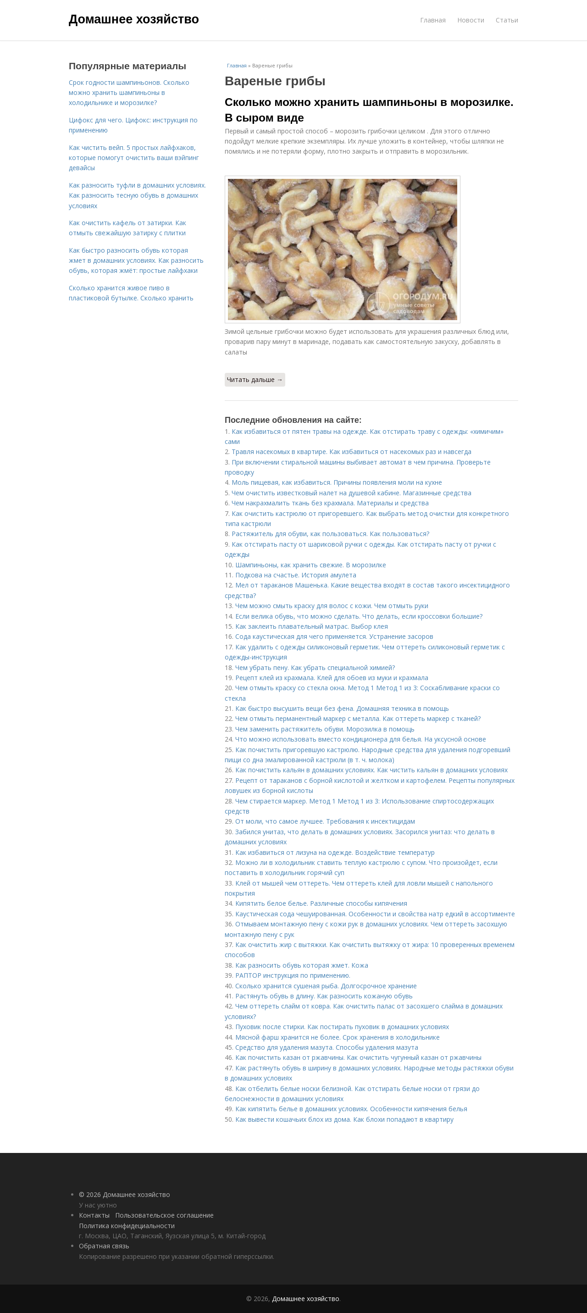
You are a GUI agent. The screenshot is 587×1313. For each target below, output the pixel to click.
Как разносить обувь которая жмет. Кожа (301, 965)
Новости (470, 20)
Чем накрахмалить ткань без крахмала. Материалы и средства (330, 503)
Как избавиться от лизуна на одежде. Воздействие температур (335, 852)
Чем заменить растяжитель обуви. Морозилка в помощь (325, 729)
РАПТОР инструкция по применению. (292, 975)
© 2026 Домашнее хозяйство (124, 1194)
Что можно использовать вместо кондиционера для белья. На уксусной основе (360, 739)
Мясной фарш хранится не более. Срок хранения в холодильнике (337, 1037)
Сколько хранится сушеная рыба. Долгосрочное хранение (326, 985)
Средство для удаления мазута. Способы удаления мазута (326, 1047)
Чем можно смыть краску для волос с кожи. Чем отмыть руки (331, 605)
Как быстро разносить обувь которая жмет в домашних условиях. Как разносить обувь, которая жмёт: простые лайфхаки (136, 260)
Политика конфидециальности (127, 1225)
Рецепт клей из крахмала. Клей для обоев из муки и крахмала (331, 677)
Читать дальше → (255, 379)
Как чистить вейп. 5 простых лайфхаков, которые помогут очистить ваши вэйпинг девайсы (134, 157)
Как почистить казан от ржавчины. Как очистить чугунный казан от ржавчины (358, 1057)
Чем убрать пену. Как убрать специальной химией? (315, 667)
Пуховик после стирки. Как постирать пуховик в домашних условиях (342, 1026)
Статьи (507, 20)
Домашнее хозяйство (134, 19)
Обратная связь (104, 1245)
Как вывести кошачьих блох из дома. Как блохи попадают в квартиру (344, 1119)
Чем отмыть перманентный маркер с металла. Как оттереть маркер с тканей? (358, 718)
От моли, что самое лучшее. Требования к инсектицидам (325, 821)
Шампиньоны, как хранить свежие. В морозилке (310, 564)
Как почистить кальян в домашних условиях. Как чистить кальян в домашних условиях (371, 769)
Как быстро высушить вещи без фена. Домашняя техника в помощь (342, 708)
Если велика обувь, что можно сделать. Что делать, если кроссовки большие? (358, 616)
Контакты (94, 1215)
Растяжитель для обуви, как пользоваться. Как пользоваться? (330, 533)
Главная (433, 20)
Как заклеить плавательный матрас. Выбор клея (311, 626)
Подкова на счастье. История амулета (295, 575)
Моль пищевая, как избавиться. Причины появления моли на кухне (337, 482)
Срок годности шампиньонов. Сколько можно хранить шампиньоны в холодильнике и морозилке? (129, 92)
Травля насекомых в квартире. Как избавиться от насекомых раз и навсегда (351, 451)
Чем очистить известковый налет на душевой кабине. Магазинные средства (351, 492)
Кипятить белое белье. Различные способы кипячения (321, 903)
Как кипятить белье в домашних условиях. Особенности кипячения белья (351, 1108)
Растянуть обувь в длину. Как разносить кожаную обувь (324, 996)
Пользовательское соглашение (164, 1215)
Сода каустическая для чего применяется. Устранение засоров (334, 636)
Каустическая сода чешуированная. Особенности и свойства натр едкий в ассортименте (375, 913)
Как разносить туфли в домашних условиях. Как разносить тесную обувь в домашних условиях (137, 195)
